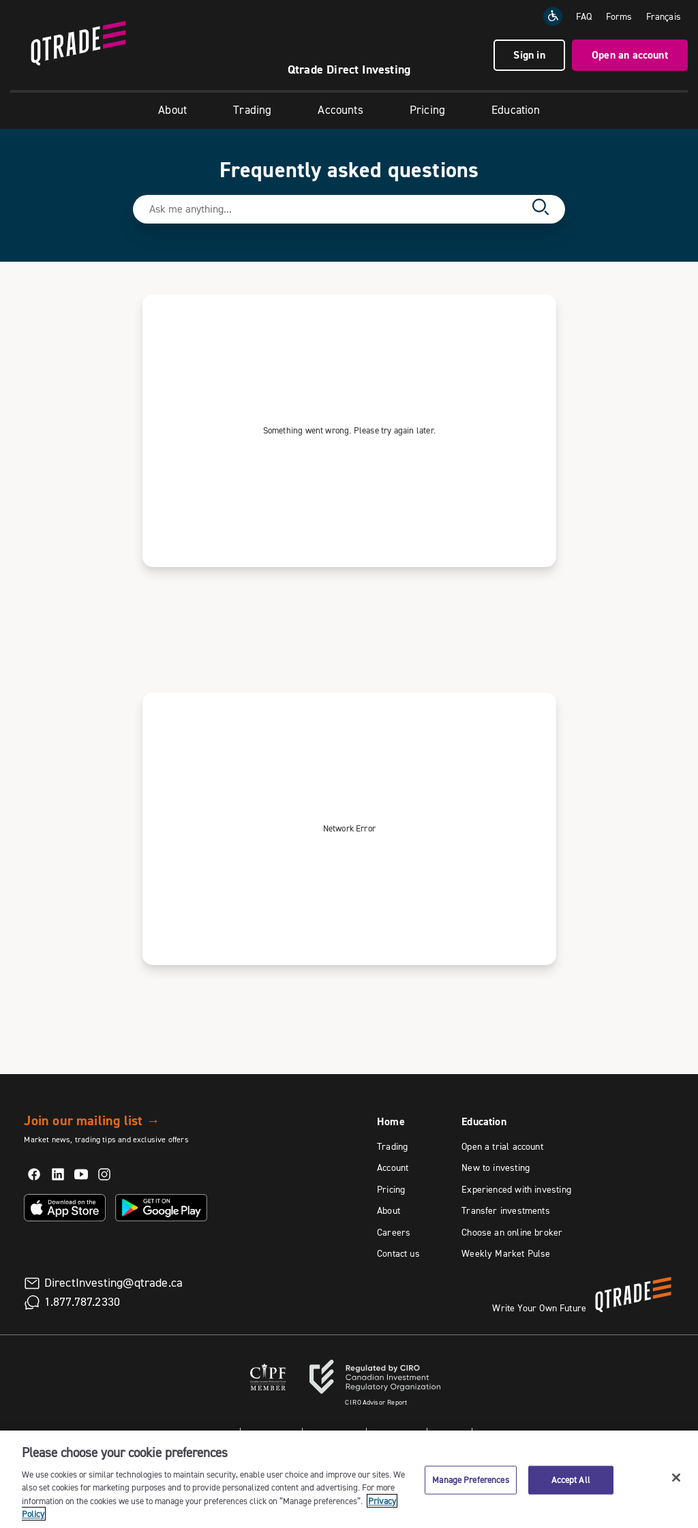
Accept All (570, 1479)
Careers (393, 1232)
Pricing (427, 110)
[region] (349, 1479)
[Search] (540, 209)
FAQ (584, 16)
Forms (619, 16)
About (172, 110)
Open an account (630, 55)
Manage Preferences (470, 1479)
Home (391, 1121)
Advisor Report (376, 1402)
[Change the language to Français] (663, 16)
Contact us (398, 1253)
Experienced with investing (516, 1189)
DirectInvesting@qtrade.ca (113, 1282)
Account (392, 1167)
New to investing (495, 1167)
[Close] (676, 1478)
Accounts (340, 110)
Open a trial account (502, 1146)
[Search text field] (336, 209)
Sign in (529, 55)
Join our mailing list (92, 1120)
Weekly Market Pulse (505, 1253)
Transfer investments (505, 1210)
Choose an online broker (511, 1232)
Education (515, 110)
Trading (252, 110)
